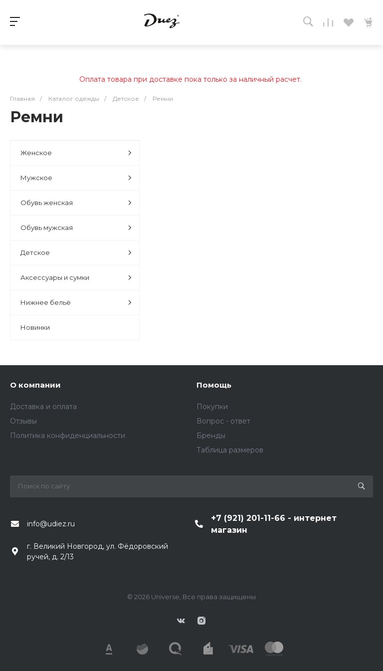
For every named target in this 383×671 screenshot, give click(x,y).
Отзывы (23, 421)
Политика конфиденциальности (67, 435)
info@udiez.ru (51, 523)
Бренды (210, 435)
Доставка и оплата (43, 406)
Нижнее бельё (76, 302)
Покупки (212, 406)
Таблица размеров (229, 450)
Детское (76, 252)
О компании (35, 385)
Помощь (213, 385)
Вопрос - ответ (223, 421)
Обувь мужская (76, 227)
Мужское (76, 178)
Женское (76, 153)
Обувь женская (76, 203)
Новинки (35, 327)
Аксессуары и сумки (76, 277)
